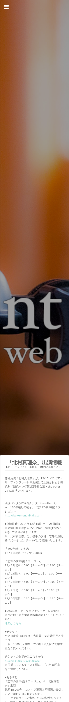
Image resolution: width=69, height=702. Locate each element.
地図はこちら (13, 623)
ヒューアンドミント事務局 (22, 467)
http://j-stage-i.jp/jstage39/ (23, 660)
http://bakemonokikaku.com (23, 515)
